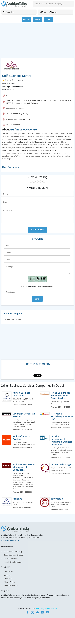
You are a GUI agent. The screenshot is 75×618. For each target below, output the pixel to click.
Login (37, 20)
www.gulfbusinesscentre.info (18, 119)
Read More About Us (10, 540)
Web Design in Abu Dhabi (46, 608)
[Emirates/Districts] (55, 12)
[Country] (18, 12)
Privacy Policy (9, 582)
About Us (7, 575)
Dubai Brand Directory (13, 551)
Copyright (8, 578)
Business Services (14, 320)
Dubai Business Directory (14, 555)
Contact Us (8, 571)
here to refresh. (47, 287)
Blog (48, 20)
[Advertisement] (37, 42)
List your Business (11, 558)
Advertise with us (11, 585)
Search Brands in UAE (13, 562)
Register (26, 20)
